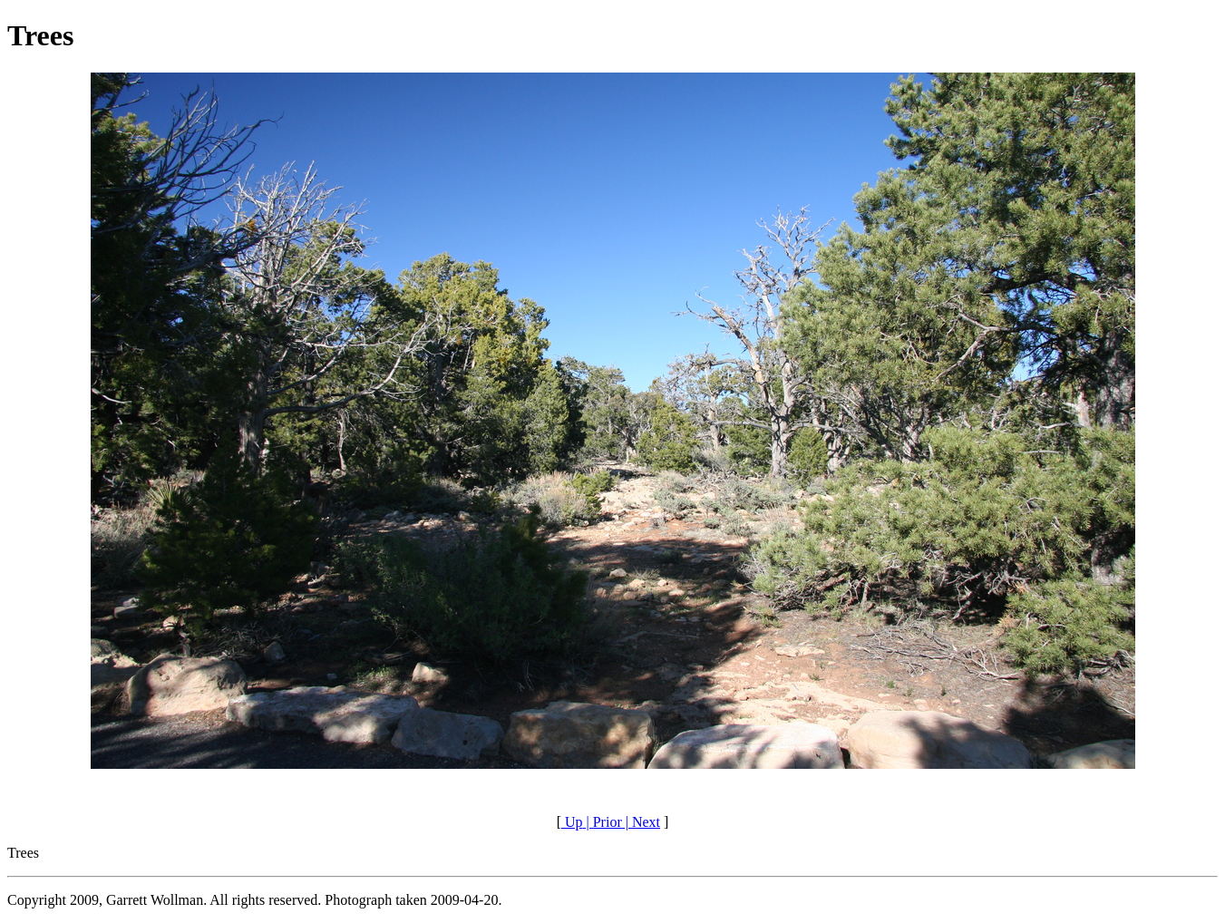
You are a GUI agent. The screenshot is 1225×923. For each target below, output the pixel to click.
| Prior (602, 822)
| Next (641, 822)
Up (572, 822)
